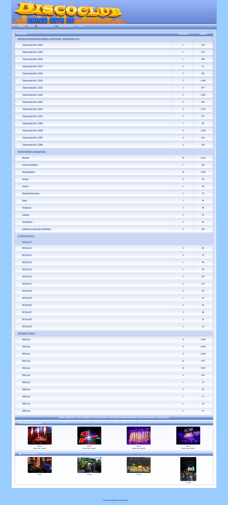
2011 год (26, 375)
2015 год (26, 346)
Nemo (40, 446)
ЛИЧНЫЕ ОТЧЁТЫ (26, 333)
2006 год (26, 411)
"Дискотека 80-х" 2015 (32, 80)
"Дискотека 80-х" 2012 (32, 102)
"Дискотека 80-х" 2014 (32, 88)
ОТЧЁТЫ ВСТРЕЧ (26, 236)
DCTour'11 (27, 283)
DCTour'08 (27, 305)
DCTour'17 (27, 242)
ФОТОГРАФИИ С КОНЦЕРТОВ (32, 152)
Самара (25, 215)
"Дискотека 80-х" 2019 (32, 52)
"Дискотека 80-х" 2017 (32, 66)
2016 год (26, 339)
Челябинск (27, 222)
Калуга (25, 186)
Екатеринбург (28, 172)
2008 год (26, 396)
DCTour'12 (27, 276)
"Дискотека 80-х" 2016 (32, 73)
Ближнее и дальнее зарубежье (36, 229)
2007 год (26, 403)
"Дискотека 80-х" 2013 (32, 95)
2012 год (26, 368)
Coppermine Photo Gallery (119, 500)
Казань (25, 179)
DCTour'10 (27, 291)
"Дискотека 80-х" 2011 (32, 109)
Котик (89, 474)
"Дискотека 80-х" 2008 (32, 130)
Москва (25, 158)
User (39, 474)
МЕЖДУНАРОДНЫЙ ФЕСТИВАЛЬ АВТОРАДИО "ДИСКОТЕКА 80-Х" (49, 39)
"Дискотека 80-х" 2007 (32, 137)
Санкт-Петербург (30, 165)
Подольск (26, 208)
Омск (24, 200)
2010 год (26, 382)
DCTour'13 (27, 269)
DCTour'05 (27, 326)
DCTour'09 (27, 298)
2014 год (26, 354)
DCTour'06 (27, 319)
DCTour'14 (27, 262)
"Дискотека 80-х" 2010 (32, 116)
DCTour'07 (27, 312)
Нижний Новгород (30, 193)
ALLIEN (188, 482)
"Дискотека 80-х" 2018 (32, 59)
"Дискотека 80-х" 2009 (32, 123)
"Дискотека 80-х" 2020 (32, 45)
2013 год (26, 361)
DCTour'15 (27, 255)
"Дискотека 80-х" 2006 (32, 145)
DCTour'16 (27, 248)
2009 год (26, 389)
